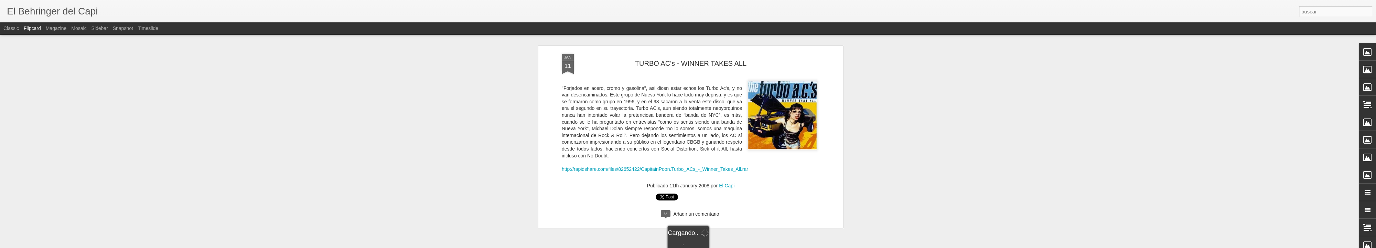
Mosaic (78, 28)
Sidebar (100, 28)
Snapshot (123, 28)
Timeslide (148, 28)
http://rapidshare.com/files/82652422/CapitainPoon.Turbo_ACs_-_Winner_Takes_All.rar (655, 132)
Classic (11, 28)
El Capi (726, 148)
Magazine (56, 28)
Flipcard (32, 28)
